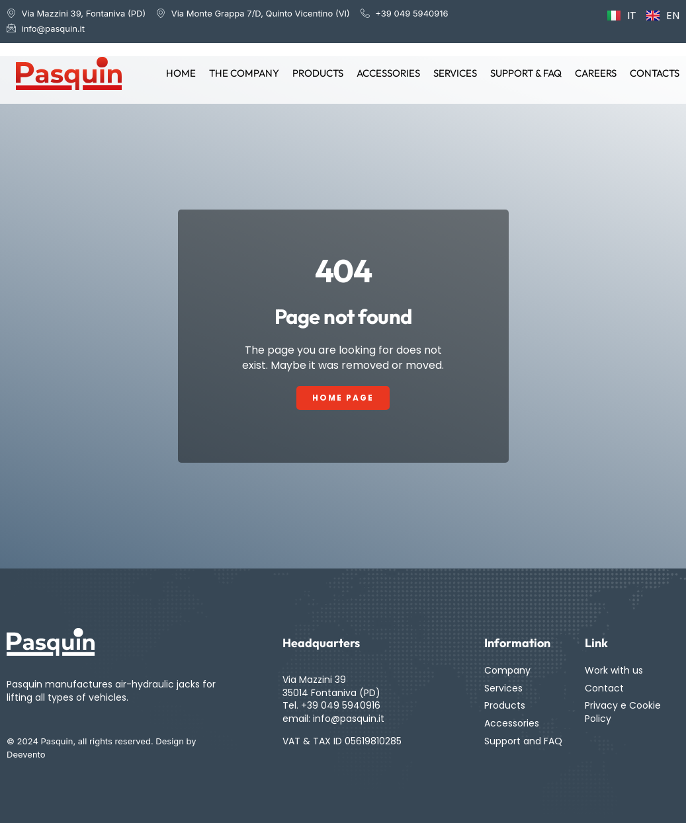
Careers (596, 73)
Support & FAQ (526, 73)
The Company (244, 73)
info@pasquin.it (348, 718)
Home (181, 73)
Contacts (654, 73)
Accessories (388, 73)
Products (317, 73)
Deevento (26, 754)
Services (455, 73)
